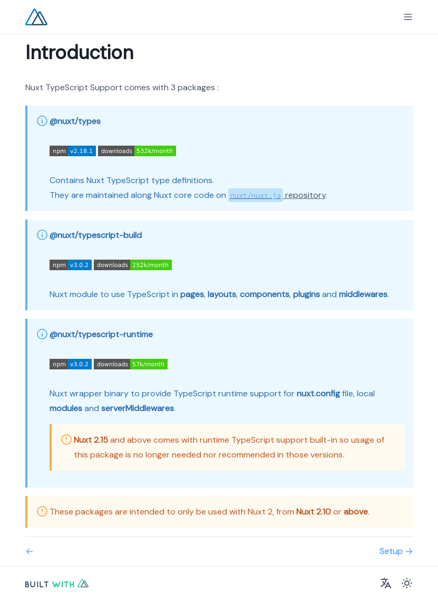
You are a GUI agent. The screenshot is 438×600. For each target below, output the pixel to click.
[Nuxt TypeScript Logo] (36, 16)
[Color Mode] (407, 583)
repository (277, 195)
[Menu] (408, 17)
